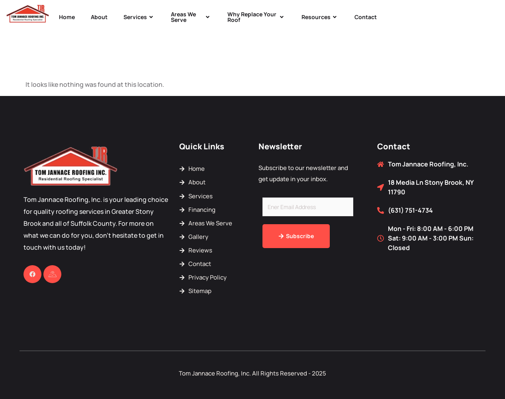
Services (139, 17)
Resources (320, 17)
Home (67, 17)
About (99, 17)
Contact (365, 17)
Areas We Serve (191, 16)
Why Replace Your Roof (256, 16)
